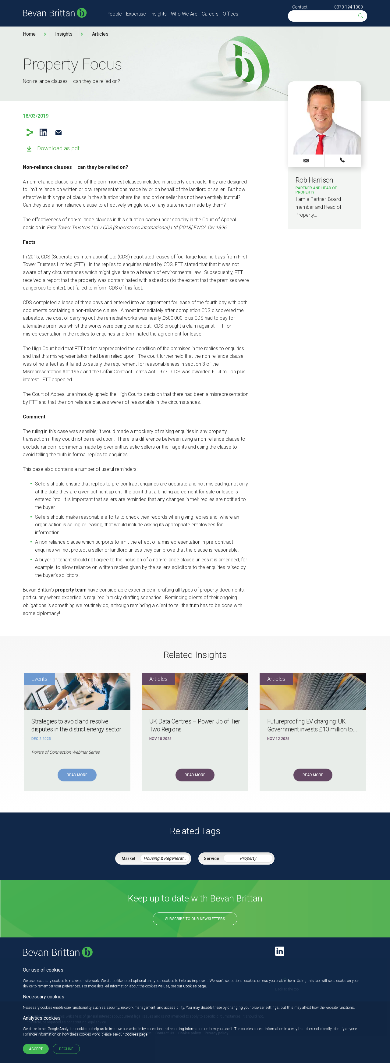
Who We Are (184, 14)
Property (248, 858)
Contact (299, 7)
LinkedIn (43, 132)
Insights (158, 14)
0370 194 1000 (348, 7)
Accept (36, 1049)
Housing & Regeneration (166, 858)
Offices (230, 14)
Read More (77, 775)
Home (29, 34)
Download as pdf (58, 148)
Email (58, 132)
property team (71, 590)
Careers (210, 14)
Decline (66, 1049)
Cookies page (194, 986)
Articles (100, 34)
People (114, 14)
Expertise (136, 14)
